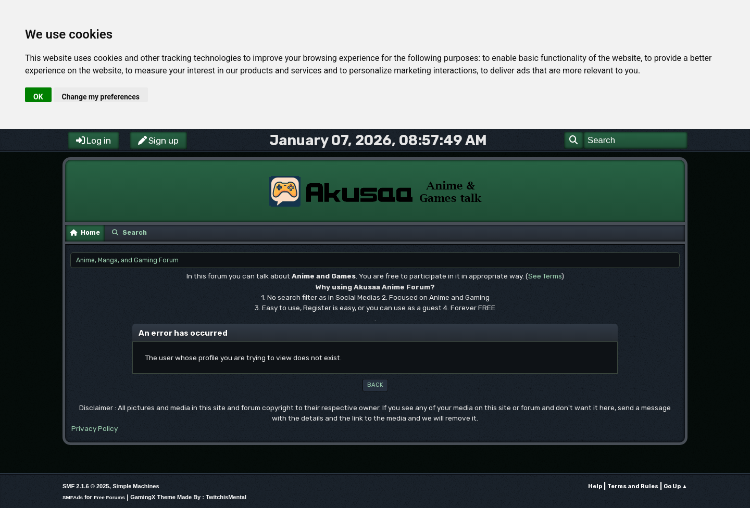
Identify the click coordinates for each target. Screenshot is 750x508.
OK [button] (38, 97)
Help (595, 486)
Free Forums (109, 497)
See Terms (544, 276)
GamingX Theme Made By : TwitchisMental (188, 497)
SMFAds (73, 497)
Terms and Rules (632, 486)
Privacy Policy (94, 428)
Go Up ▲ (676, 486)
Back (375, 385)
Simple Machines (136, 486)
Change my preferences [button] (101, 97)
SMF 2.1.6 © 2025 (86, 486)
